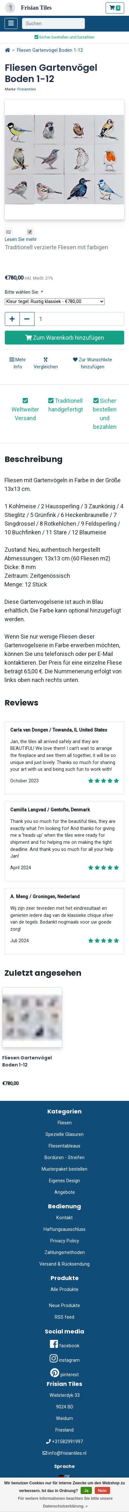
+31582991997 (67, 1441)
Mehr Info (18, 363)
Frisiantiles (26, 89)
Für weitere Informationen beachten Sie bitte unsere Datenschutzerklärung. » (65, 1502)
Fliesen (65, 1123)
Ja (86, 1491)
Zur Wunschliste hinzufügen (92, 363)
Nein (102, 1491)
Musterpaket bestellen (64, 1169)
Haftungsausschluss (64, 1229)
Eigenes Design (64, 1181)
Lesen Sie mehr (21, 239)
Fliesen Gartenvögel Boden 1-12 (50, 50)
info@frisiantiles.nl (67, 1453)
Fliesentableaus (64, 1146)
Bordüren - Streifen (64, 1157)
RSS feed (64, 1317)
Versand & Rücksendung (64, 1264)
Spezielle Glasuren (64, 1134)
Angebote (64, 1192)
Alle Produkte (64, 1289)
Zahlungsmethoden (64, 1252)
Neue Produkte (64, 1305)
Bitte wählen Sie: (23, 292)
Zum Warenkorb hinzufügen (64, 337)
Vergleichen (46, 363)
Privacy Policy (64, 1241)
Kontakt (64, 1218)
